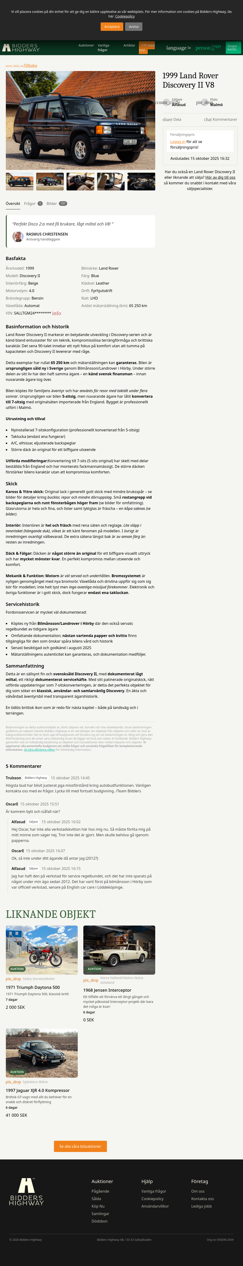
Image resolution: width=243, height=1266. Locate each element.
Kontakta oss (202, 1198)
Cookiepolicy (125, 16)
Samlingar (100, 1213)
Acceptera (112, 26)
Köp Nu (98, 1206)
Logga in (178, 141)
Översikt (13, 203)
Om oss (197, 1191)
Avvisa (133, 26)
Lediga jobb (201, 1206)
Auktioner (86, 45)
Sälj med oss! (147, 47)
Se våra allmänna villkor (39, 750)
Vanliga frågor (103, 47)
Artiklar (129, 45)
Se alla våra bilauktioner (80, 1146)
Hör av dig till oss (220, 177)
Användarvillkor (155, 1206)
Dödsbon (99, 1221)
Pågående (100, 1191)
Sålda (96, 1198)
